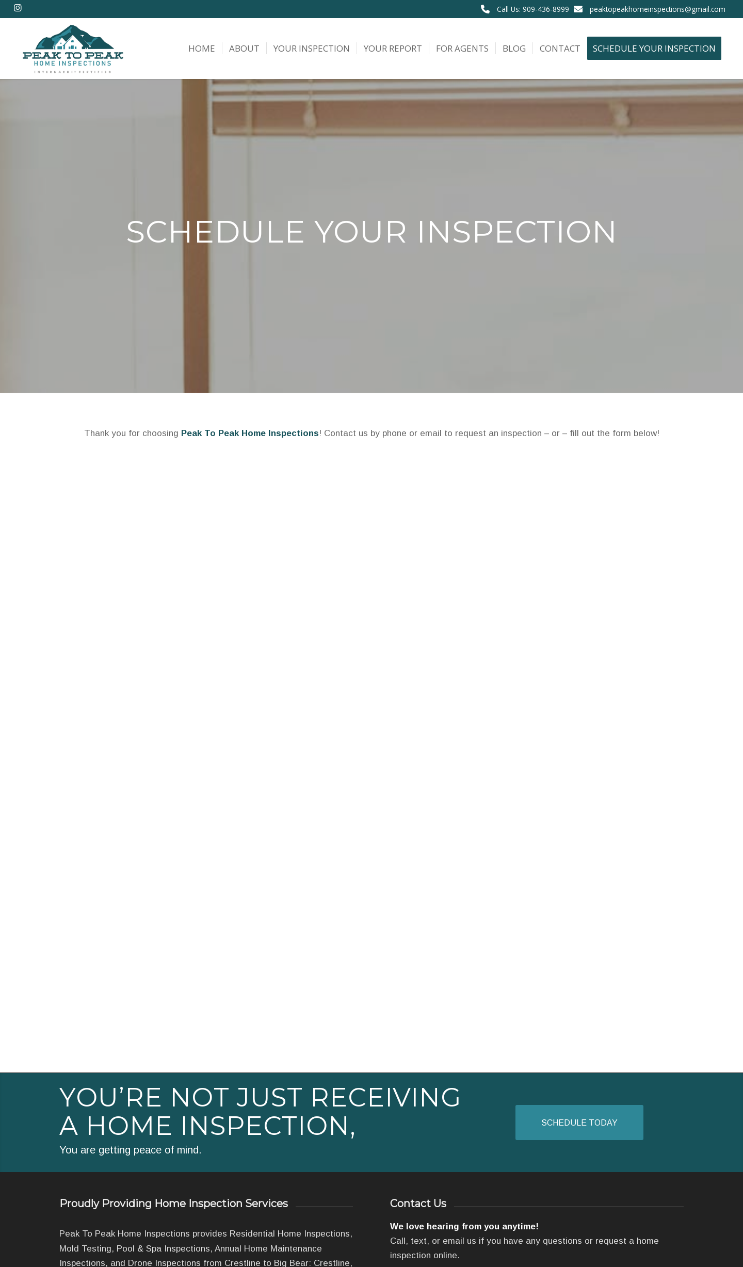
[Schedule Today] (579, 1122)
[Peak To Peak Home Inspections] (72, 48)
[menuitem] (202, 48)
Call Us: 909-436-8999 (533, 9)
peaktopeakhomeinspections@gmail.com (657, 9)
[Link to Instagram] (18, 7)
